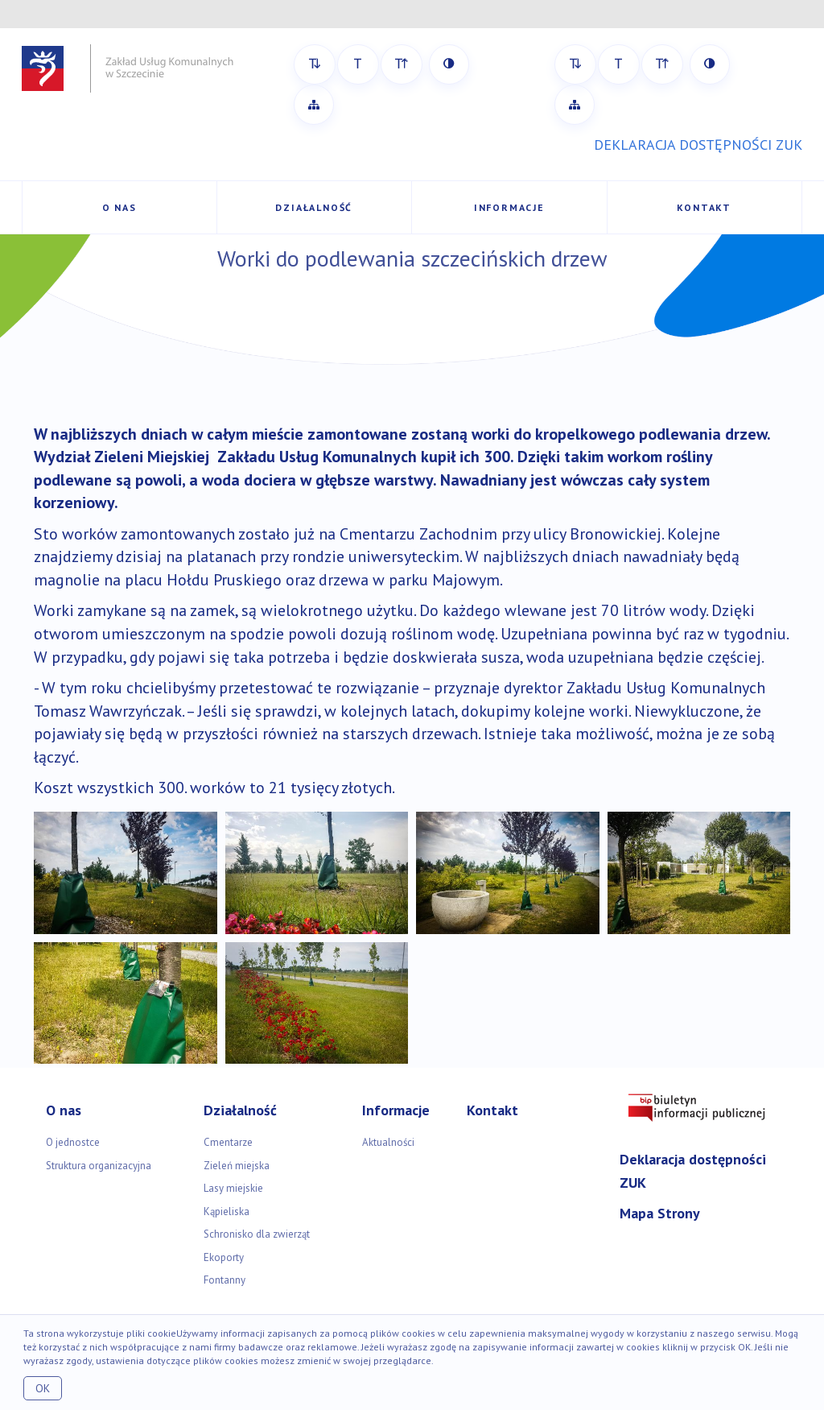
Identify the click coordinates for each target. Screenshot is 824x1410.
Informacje (509, 207)
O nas (119, 207)
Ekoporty (224, 1257)
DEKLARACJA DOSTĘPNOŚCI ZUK (698, 144)
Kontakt (704, 207)
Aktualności (388, 1142)
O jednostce (73, 1142)
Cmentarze (228, 1142)
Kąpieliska (226, 1211)
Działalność (313, 207)
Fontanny (224, 1280)
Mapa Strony (660, 1213)
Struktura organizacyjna (98, 1165)
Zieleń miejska (237, 1165)
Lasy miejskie (233, 1188)
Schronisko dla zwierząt (257, 1234)
